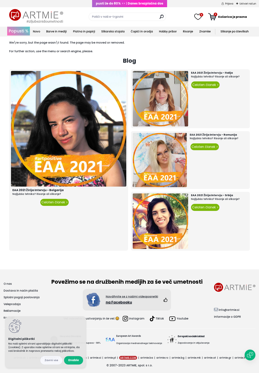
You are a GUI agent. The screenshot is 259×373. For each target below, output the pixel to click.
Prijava (229, 3)
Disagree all (51, 360)
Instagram (133, 318)
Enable (73, 360)
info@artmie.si (229, 310)
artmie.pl (110, 357)
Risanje (188, 31)
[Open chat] (250, 355)
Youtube (178, 318)
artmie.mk (194, 357)
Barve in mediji (56, 31)
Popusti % (18, 31)
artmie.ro (162, 357)
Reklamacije (12, 311)
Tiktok (157, 318)
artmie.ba (146, 357)
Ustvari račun (248, 3)
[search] (162, 18)
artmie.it (240, 357)
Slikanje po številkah (235, 31)
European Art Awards (128, 336)
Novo (36, 31)
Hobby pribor (168, 31)
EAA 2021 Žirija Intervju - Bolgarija (38, 190)
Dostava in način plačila (21, 290)
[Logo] (36, 16)
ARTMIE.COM (128, 357)
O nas (8, 284)
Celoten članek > (54, 202)
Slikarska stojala (113, 31)
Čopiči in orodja (142, 31)
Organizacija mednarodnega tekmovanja (139, 343)
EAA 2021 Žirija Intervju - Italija (212, 73)
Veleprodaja (12, 304)
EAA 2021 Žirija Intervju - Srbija (212, 195)
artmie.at (210, 357)
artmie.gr (225, 357)
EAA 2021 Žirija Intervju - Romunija (213, 135)
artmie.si (95, 357)
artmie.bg (178, 357)
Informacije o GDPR (227, 317)
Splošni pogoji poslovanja (22, 297)
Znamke (205, 31)
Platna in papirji (84, 31)
